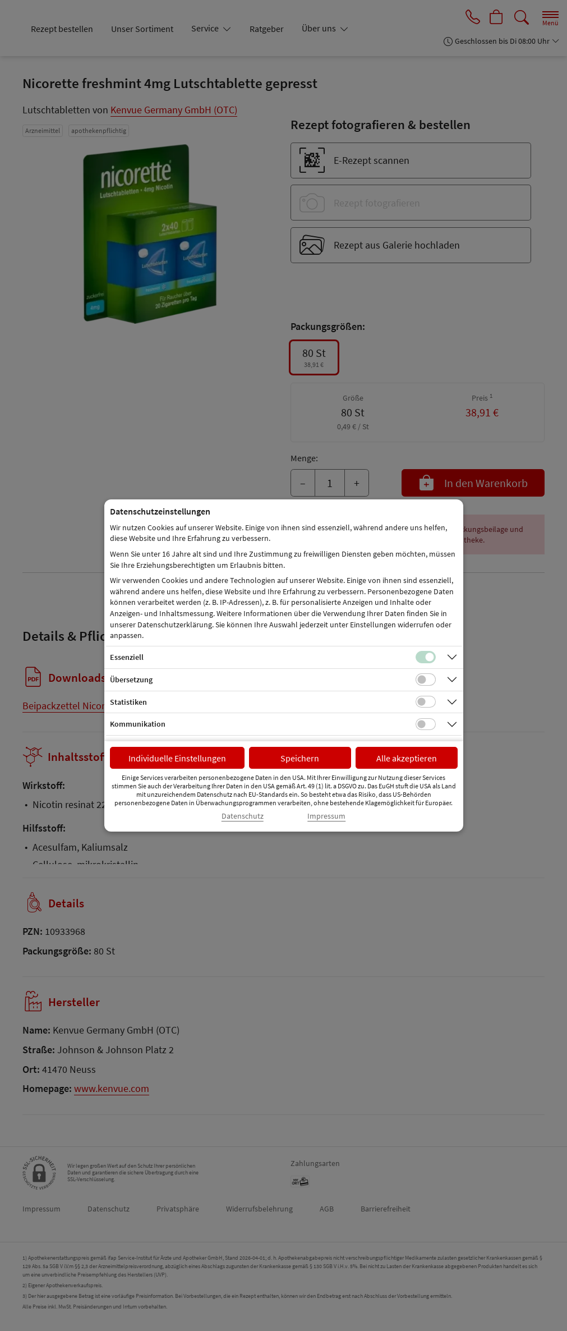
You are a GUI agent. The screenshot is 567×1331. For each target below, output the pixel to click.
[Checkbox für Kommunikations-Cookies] (426, 724)
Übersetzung (131, 679)
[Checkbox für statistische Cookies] (426, 702)
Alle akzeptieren (406, 758)
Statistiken (128, 702)
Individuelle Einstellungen (177, 758)
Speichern (299, 758)
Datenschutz (243, 816)
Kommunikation (137, 724)
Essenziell (127, 657)
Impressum (326, 816)
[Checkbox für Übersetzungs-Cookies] (426, 679)
